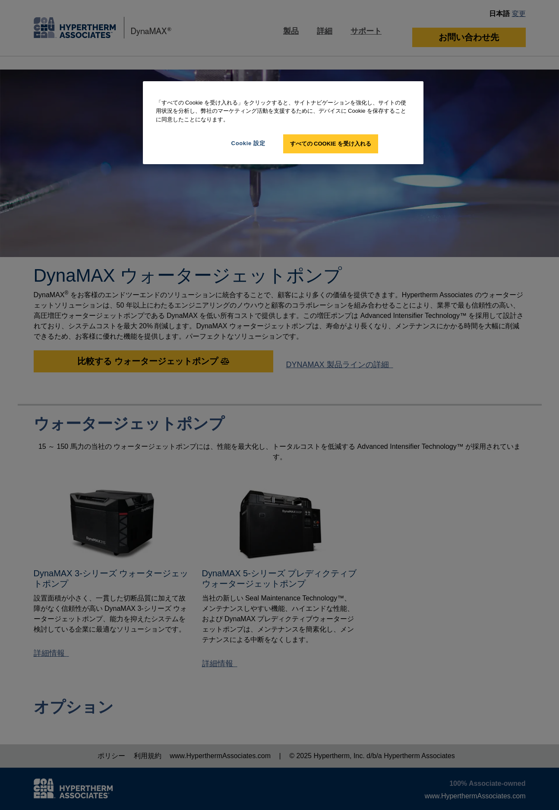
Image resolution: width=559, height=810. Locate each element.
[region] (283, 123)
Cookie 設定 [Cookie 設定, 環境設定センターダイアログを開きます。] (248, 143)
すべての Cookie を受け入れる (331, 143)
